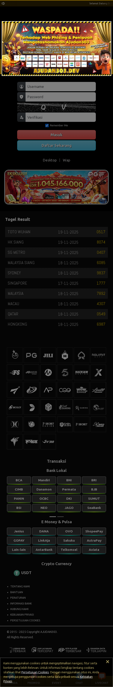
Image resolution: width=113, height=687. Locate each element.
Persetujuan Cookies (35, 672)
